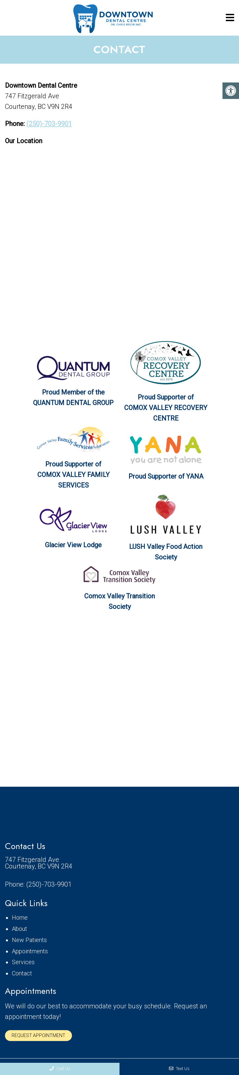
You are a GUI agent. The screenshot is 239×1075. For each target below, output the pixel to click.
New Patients (29, 939)
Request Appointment (38, 1035)
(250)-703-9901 (49, 124)
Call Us (60, 1068)
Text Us (179, 1068)
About (19, 928)
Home (20, 917)
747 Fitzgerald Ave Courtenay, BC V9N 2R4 (38, 862)
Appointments (30, 951)
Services (23, 962)
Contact (22, 973)
